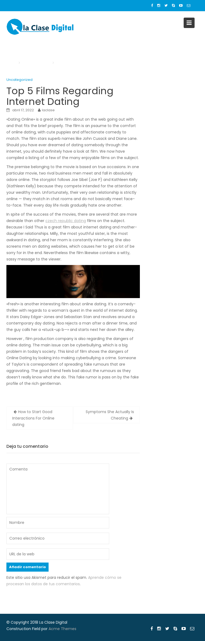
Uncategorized (19, 79)
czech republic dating (65, 220)
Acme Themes (62, 628)
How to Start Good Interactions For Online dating (33, 418)
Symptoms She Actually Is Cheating (110, 415)
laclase (48, 110)
